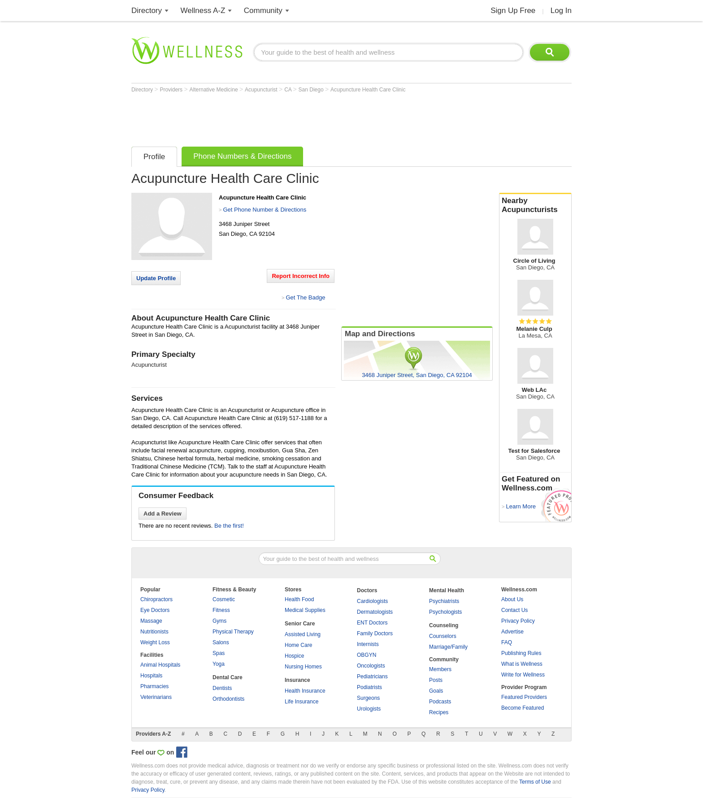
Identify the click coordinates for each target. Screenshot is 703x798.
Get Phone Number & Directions (264, 209)
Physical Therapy (233, 632)
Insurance (297, 680)
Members (440, 669)
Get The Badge (305, 297)
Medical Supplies (305, 610)
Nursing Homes (303, 667)
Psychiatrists (444, 601)
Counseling (443, 625)
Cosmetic (224, 599)
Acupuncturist (262, 90)
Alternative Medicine (214, 90)
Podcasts (440, 701)
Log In (561, 10)
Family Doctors (375, 633)
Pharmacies (154, 686)
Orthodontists (228, 699)
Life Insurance (301, 701)
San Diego (312, 90)
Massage (151, 621)
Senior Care (300, 623)
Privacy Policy (518, 621)
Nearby (535, 205)
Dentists (222, 688)
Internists (368, 644)
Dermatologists (375, 612)
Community (263, 10)
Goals (436, 691)
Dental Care (228, 677)
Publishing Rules (521, 653)
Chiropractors (156, 599)
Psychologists (445, 612)
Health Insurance (305, 691)
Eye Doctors (154, 610)
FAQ (506, 642)
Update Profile (156, 278)
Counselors (442, 636)
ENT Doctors (372, 623)
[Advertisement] (294, 117)
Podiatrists (369, 687)
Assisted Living (303, 634)
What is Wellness (521, 664)
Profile (154, 156)
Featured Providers (524, 697)
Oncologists (371, 666)
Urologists (369, 709)
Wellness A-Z (203, 10)
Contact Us (514, 610)
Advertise (512, 632)
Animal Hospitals (160, 665)
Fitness (221, 610)
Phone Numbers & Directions (242, 156)
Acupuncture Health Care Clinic (367, 90)
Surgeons (368, 698)
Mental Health (446, 590)
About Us (512, 599)
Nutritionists (154, 632)
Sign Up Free (512, 10)
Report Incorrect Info (301, 276)
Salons (221, 642)
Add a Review (162, 513)
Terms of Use (535, 782)
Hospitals (151, 675)
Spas (219, 653)
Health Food (299, 599)
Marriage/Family (448, 647)
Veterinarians (156, 697)
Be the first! (229, 525)
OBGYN (366, 655)
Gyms (219, 621)
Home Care (298, 645)
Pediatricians (372, 676)
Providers (172, 90)
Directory (146, 10)
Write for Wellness (523, 675)
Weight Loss (155, 642)
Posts (436, 680)
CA (288, 90)
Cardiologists (372, 601)
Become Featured (522, 708)
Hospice (294, 656)
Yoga (219, 664)
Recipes (438, 712)
